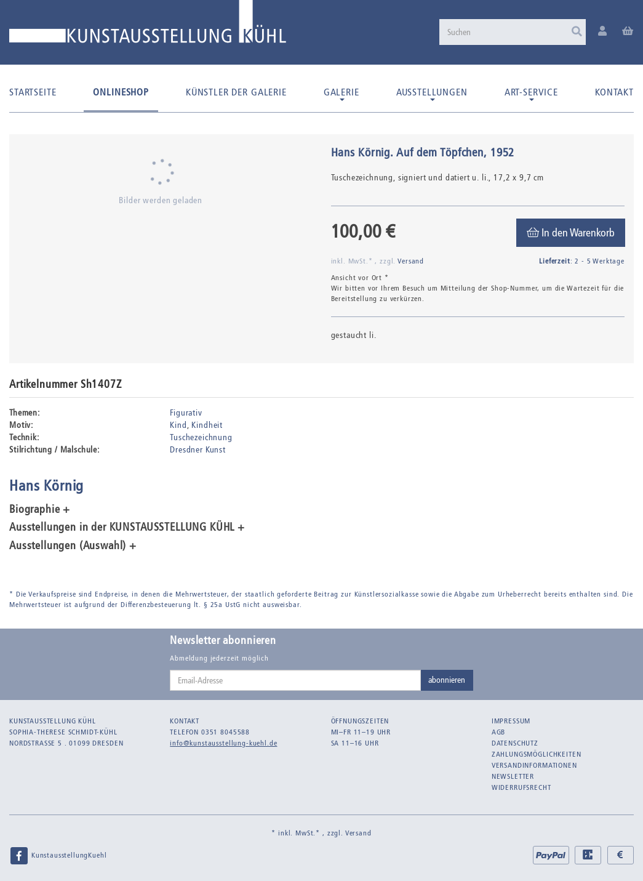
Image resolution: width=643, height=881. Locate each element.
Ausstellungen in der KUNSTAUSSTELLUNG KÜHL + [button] (127, 527)
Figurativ (186, 413)
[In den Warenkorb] (570, 233)
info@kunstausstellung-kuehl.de (223, 743)
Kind (178, 425)
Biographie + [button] (39, 510)
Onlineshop (120, 92)
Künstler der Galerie (236, 92)
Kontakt (614, 92)
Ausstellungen (432, 93)
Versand (410, 261)
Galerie (341, 93)
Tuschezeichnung (201, 437)
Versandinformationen (534, 765)
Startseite (32, 92)
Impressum (511, 721)
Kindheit (207, 425)
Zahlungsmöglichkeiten (536, 754)
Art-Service (531, 93)
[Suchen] (512, 32)
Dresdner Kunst (198, 450)
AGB (499, 732)
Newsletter (513, 776)
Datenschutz (515, 743)
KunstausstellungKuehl (57, 856)
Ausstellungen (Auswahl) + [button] (73, 546)
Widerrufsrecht (521, 787)
